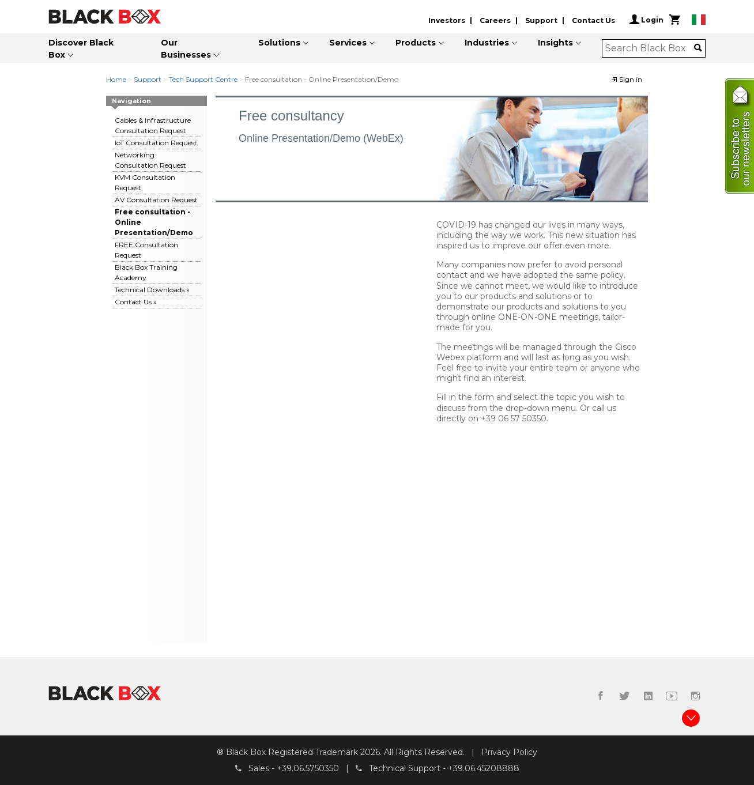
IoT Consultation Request (156, 142)
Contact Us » (136, 301)
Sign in (626, 79)
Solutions (279, 42)
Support (541, 20)
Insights (555, 42)
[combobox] (650, 48)
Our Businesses (186, 48)
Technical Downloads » (152, 289)
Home (116, 79)
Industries (487, 42)
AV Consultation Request (156, 199)
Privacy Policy (509, 752)
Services (348, 42)
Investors (446, 20)
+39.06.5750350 (308, 768)
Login (646, 20)
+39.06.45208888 (483, 768)
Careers (495, 20)
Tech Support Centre (203, 79)
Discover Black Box (81, 48)
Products (415, 42)
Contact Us (593, 20)
